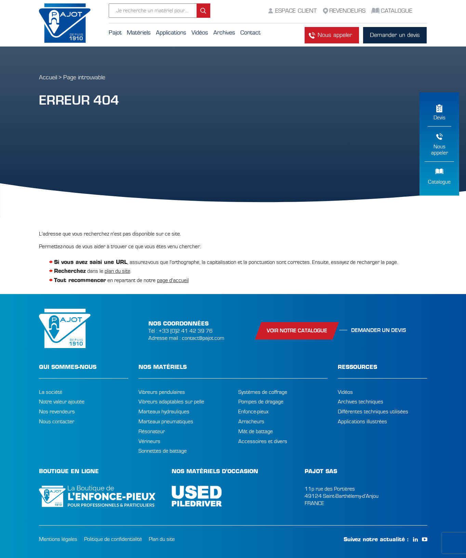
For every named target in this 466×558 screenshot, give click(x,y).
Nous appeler (335, 35)
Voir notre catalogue (297, 331)
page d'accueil (173, 280)
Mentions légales (58, 539)
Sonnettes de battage (162, 451)
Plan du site (162, 539)
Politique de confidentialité (113, 539)
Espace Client (296, 11)
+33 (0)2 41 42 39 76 (186, 331)
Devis (439, 118)
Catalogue (439, 182)
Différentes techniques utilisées (373, 412)
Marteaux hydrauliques (163, 412)
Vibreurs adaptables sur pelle (171, 402)
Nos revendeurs (57, 412)
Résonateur (151, 431)
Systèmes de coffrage (262, 392)
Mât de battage (255, 431)
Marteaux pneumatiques (165, 421)
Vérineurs (149, 441)
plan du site (117, 271)
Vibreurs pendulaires (161, 392)
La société (50, 392)
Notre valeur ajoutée (61, 402)
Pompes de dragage (260, 402)
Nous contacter (56, 421)
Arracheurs (251, 421)
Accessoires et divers (262, 441)
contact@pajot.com (203, 338)
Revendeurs (347, 11)
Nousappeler (439, 150)
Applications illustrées (362, 421)
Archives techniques (360, 402)
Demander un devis (395, 35)
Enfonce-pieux (253, 412)
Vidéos (345, 392)
